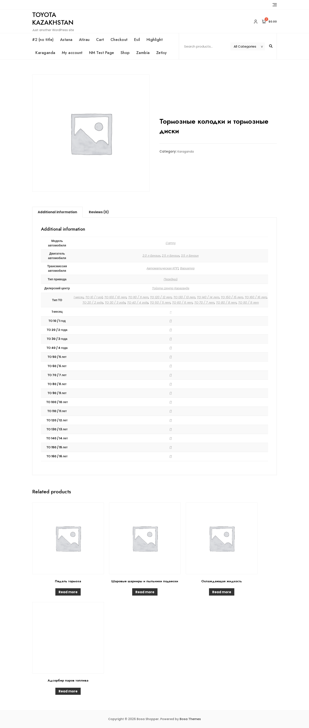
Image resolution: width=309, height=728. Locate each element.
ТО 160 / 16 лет (256, 297)
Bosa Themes (190, 719)
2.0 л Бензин (151, 256)
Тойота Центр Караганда (170, 288)
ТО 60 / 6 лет (182, 302)
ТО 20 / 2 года (92, 302)
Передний (170, 279)
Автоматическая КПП (163, 268)
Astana (66, 39)
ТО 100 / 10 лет (115, 297)
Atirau (84, 39)
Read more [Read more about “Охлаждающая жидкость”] (221, 592)
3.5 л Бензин (190, 256)
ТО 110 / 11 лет (138, 297)
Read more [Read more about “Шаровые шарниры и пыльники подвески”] (144, 592)
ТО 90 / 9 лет (248, 302)
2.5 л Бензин (171, 256)
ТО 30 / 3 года (115, 302)
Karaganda (45, 53)
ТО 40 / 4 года (137, 302)
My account (72, 53)
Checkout (119, 39)
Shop (125, 53)
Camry (171, 243)
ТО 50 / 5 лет (160, 302)
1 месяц (79, 297)
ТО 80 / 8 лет (226, 302)
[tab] (57, 212)
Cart (100, 39)
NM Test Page (101, 53)
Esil (137, 39)
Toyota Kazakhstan (52, 18)
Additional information (57, 212)
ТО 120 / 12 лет (161, 297)
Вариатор (187, 268)
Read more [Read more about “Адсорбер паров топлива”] (68, 691)
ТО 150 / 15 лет (232, 297)
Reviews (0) (99, 212)
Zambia (143, 53)
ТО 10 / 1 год (94, 297)
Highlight (155, 39)
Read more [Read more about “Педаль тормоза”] (68, 592)
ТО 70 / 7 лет (204, 302)
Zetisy (161, 53)
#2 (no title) (43, 39)
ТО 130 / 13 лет (184, 297)
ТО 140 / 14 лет (208, 297)
